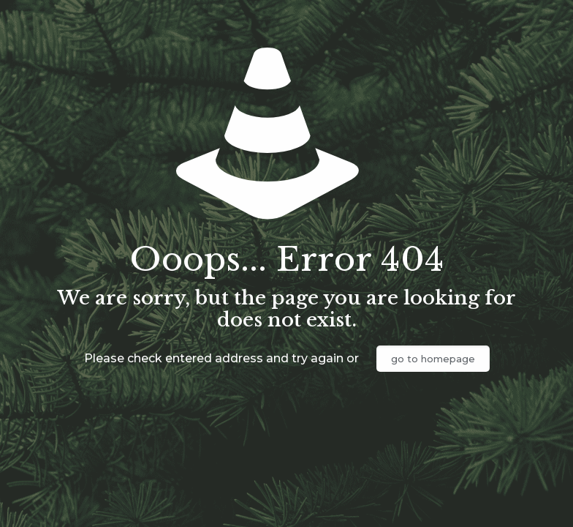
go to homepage (433, 359)
